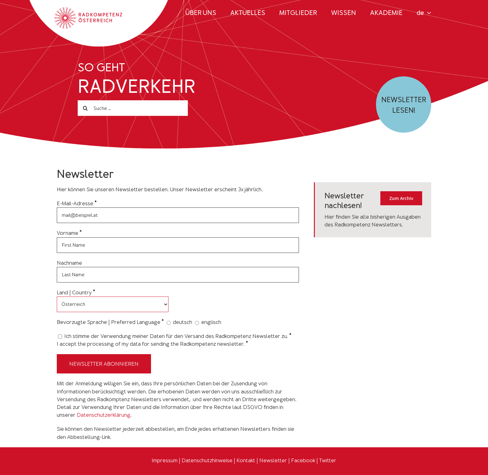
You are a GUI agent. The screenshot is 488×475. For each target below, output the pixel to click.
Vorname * (69, 233)
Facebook (303, 460)
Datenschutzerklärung (103, 414)
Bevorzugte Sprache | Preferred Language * (110, 322)
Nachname (69, 262)
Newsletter (273, 460)
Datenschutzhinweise (207, 460)
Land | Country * (76, 292)
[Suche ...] (133, 108)
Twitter (327, 460)
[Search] (85, 108)
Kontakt (246, 460)
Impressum (165, 460)
